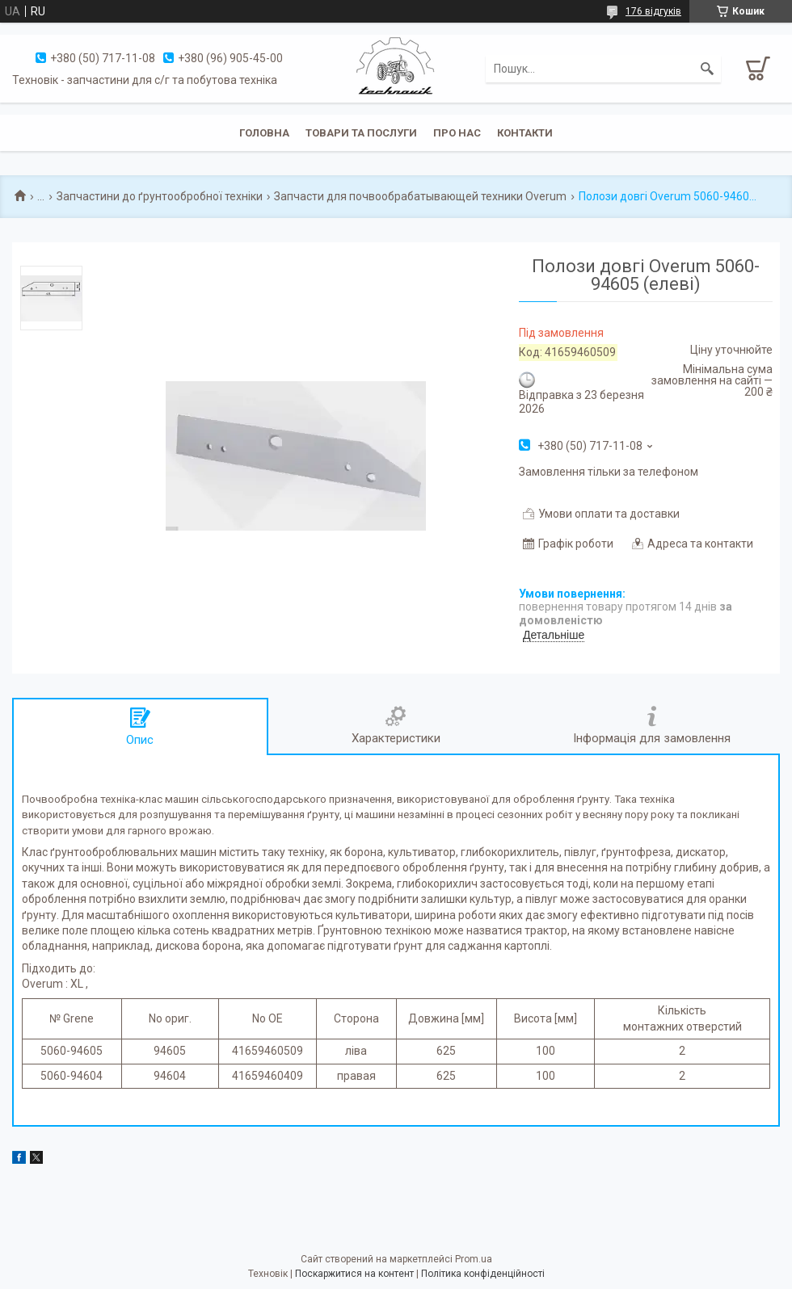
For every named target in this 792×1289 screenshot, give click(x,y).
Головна (264, 133)
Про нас (457, 133)
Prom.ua (473, 1259)
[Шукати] (707, 69)
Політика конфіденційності (483, 1273)
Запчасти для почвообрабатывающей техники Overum (420, 196)
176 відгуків (653, 11)
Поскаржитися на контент (354, 1273)
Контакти (525, 133)
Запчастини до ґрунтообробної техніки (160, 196)
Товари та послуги (361, 133)
